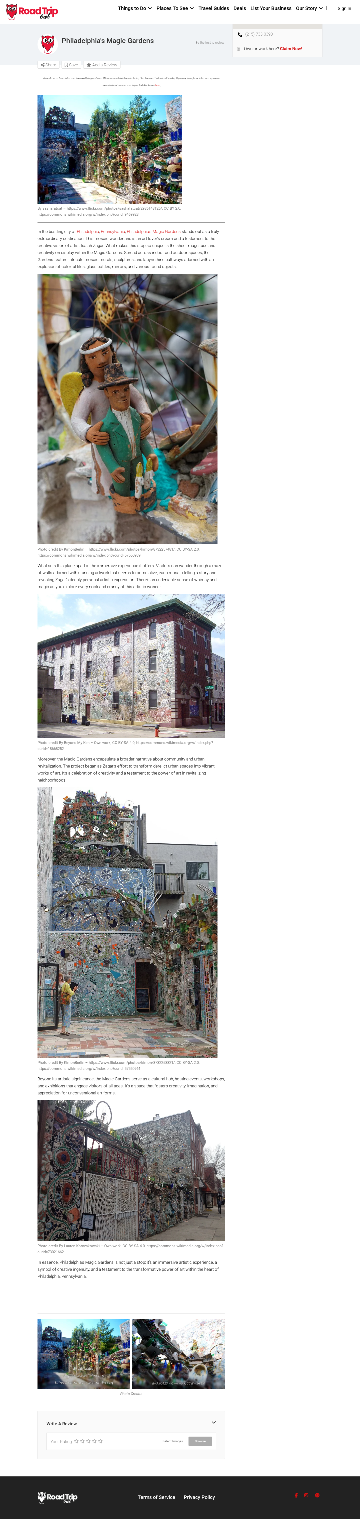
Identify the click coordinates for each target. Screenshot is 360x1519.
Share (48, 64)
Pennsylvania (113, 231)
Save (71, 64)
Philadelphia (88, 231)
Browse (200, 1441)
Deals (240, 8)
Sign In (344, 8)
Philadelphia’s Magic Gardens (154, 231)
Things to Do (132, 8)
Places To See (172, 8)
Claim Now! (291, 48)
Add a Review (101, 64)
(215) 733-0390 (259, 34)
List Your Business (271, 8)
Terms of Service (156, 1497)
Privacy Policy (199, 1497)
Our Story (306, 8)
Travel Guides (213, 8)
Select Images (172, 1441)
